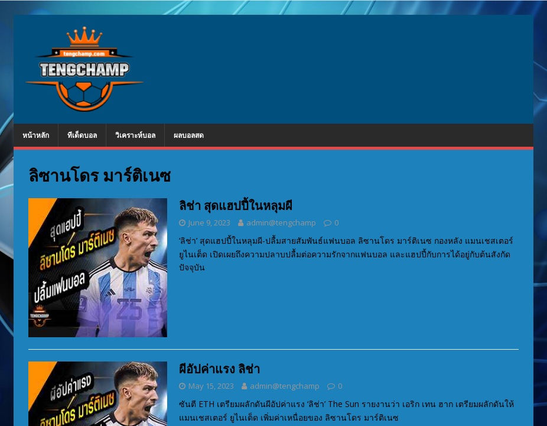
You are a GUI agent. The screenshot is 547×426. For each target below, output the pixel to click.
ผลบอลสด (189, 135)
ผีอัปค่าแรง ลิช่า (219, 369)
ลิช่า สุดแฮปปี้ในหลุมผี (235, 206)
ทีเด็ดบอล (82, 135)
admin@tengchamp (281, 222)
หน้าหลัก (35, 135)
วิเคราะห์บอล (135, 135)
